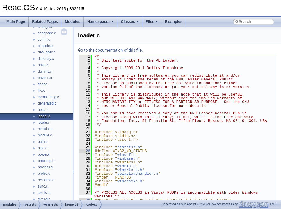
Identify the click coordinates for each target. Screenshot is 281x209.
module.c (45, 135)
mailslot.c (45, 129)
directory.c (46, 59)
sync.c (43, 186)
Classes (129, 21)
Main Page (15, 21)
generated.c (47, 103)
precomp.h (46, 161)
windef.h (126, 154)
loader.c (44, 116)
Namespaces (100, 21)
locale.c (44, 122)
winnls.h (126, 166)
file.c (41, 91)
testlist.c (44, 193)
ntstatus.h (128, 147)
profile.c (44, 174)
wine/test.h (129, 169)
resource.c (46, 180)
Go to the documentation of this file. (110, 50)
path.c (42, 142)
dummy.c (45, 71)
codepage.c (47, 33)
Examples (173, 21)
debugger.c (46, 52)
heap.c (43, 110)
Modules (72, 21)
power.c (44, 154)
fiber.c (42, 84)
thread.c (44, 199)
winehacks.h (129, 181)
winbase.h (127, 158)
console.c (45, 46)
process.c (45, 167)
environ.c (45, 78)
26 (84, 151)
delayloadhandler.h (137, 173)
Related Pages (45, 21)
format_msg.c (48, 97)
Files (152, 21)
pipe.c (42, 148)
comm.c (44, 39)
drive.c (43, 65)
